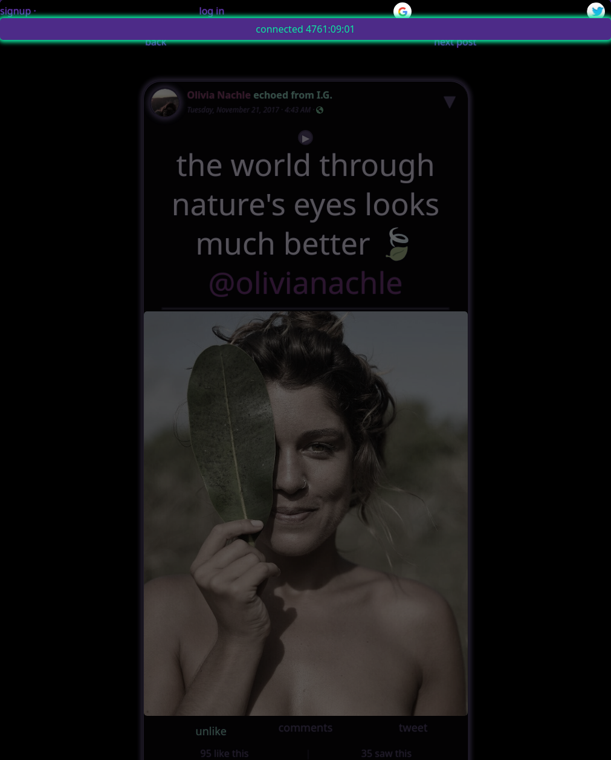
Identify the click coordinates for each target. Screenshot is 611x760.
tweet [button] (413, 727)
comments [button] (306, 727)
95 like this (225, 753)
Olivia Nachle (219, 95)
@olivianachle (306, 282)
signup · (18, 11)
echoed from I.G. (292, 95)
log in (212, 11)
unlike (211, 731)
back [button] (155, 41)
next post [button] (455, 41)
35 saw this (386, 753)
